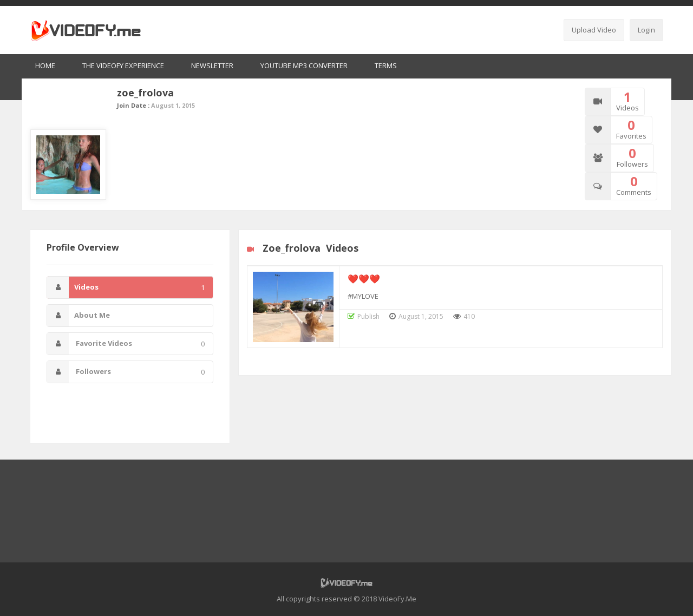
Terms (386, 65)
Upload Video (594, 30)
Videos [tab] (126, 287)
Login (646, 30)
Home (45, 65)
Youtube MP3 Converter (304, 65)
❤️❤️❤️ (364, 279)
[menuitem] (45, 66)
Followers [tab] (126, 372)
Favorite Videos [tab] (126, 344)
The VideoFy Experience (123, 65)
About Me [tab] (78, 315)
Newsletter (212, 65)
